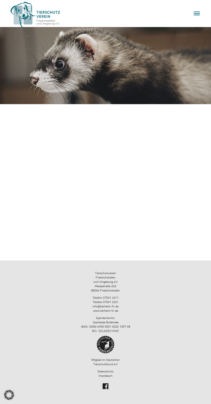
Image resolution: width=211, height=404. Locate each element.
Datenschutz (105, 371)
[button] (9, 395)
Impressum (105, 376)
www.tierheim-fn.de (105, 311)
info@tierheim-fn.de (105, 306)
